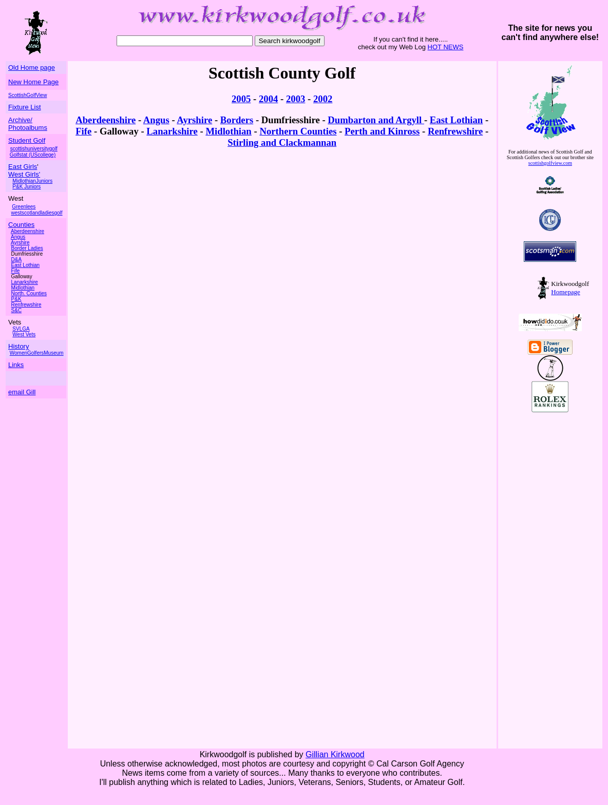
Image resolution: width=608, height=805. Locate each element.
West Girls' (24, 174)
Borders (236, 119)
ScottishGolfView (27, 95)
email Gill (21, 392)
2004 (268, 98)
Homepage (565, 292)
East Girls (22, 166)
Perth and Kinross (382, 131)
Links (16, 365)
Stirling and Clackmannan (281, 142)
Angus (18, 237)
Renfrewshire (26, 305)
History (18, 346)
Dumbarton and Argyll (376, 119)
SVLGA (20, 329)
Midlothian (23, 288)
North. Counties (29, 293)
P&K (16, 299)
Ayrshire (20, 242)
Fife (15, 271)
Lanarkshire (24, 282)
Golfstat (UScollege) (32, 155)
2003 (295, 98)
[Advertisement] (542, 592)
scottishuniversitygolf (34, 148)
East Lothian (25, 265)
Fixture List (24, 107)
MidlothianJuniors (32, 181)
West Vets (23, 334)
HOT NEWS (446, 47)
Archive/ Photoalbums (27, 123)
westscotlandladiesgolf (37, 213)
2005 (241, 98)
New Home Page (33, 82)
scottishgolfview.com (550, 163)
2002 (322, 98)
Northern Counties (297, 131)
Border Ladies (27, 248)
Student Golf (26, 140)
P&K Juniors (26, 186)
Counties (21, 224)
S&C (16, 310)
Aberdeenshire (105, 119)
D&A (16, 259)
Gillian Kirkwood (335, 754)
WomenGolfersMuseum (37, 353)
